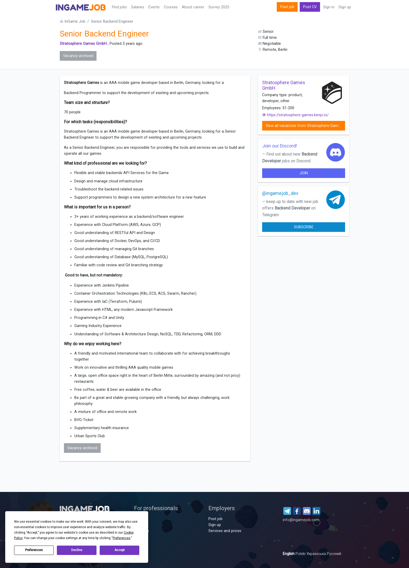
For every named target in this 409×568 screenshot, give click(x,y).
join (303, 173)
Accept (120, 550)
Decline (76, 550)
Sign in (328, 7)
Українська (316, 554)
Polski (301, 554)
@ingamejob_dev (280, 193)
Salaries (137, 7)
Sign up (345, 7)
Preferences (34, 550)
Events (154, 7)
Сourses (171, 7)
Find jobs (119, 7)
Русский (334, 554)
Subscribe (304, 227)
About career (193, 7)
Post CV (310, 7)
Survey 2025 (218, 7)
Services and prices (224, 531)
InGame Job (72, 21)
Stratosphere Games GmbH (83, 43)
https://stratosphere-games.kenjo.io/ (295, 115)
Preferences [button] (121, 538)
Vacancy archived (78, 56)
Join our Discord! (279, 146)
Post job (287, 7)
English (289, 554)
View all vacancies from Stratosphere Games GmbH (305, 126)
